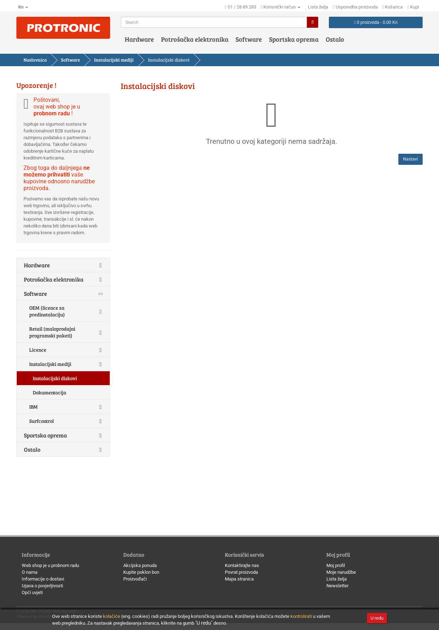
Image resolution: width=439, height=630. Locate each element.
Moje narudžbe (341, 572)
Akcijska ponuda (140, 565)
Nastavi (410, 159)
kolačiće (111, 616)
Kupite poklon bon (141, 572)
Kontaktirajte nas (242, 565)
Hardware (139, 39)
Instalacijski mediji (114, 60)
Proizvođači (135, 579)
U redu (377, 618)
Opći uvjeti (32, 592)
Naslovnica (35, 60)
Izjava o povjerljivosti (42, 585)
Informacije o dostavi (43, 579)
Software (249, 39)
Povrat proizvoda (241, 572)
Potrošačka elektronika (194, 39)
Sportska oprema (294, 39)
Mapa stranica (239, 579)
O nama (29, 572)
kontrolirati (301, 616)
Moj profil (335, 565)
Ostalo (335, 39)
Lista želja (336, 579)
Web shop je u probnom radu (50, 565)
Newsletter (337, 585)
